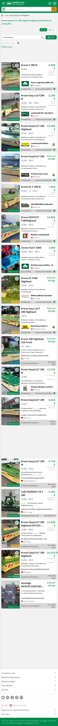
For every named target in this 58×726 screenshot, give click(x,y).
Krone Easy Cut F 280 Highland (30, 310)
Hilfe (4, 705)
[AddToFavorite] (17, 65)
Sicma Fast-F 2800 (31, 247)
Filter (51, 37)
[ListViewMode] (43, 29)
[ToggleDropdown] (29, 673)
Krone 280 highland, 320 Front (32, 340)
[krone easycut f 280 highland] (19, 15)
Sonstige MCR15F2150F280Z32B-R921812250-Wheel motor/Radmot (34, 584)
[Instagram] (7, 697)
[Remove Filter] (10, 43)
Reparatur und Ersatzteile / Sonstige (30, 606)
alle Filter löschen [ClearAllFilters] (6, 47)
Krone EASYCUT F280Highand (30, 218)
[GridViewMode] (52, 29)
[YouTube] (3, 697)
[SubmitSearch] (54, 9)
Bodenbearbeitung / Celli (30, 515)
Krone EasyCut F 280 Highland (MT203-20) (32, 523)
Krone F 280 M (29, 65)
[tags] (6, 15)
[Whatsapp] (21, 697)
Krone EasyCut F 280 (32, 156)
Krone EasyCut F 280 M (32, 371)
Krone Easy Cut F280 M (32, 97)
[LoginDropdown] (55, 3)
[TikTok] (16, 697)
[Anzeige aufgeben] (50, 3)
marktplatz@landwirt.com (31, 723)
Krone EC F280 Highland (29, 279)
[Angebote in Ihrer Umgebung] (3, 9)
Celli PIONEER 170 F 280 (32, 493)
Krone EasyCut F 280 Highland (32, 127)
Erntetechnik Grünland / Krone (25, 89)
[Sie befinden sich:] (3, 15)
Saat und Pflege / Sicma (26, 271)
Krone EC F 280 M (31, 186)
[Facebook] (12, 697)
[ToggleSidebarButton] (3, 3)
